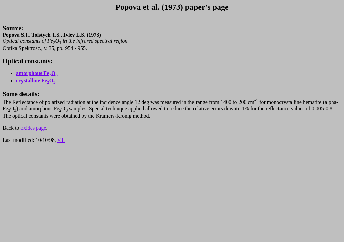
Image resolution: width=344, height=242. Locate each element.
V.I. (61, 140)
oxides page (33, 128)
